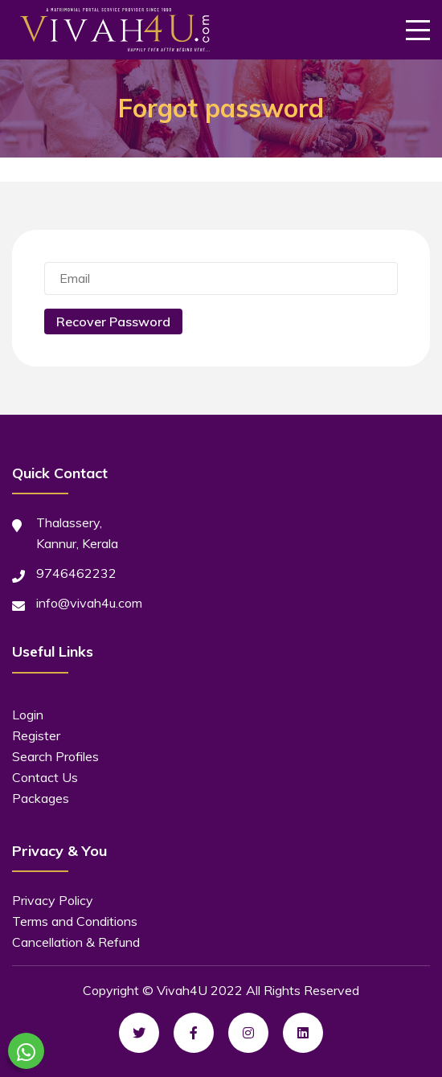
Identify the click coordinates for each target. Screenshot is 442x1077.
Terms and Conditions (74, 921)
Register (36, 735)
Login (27, 714)
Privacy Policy (52, 900)
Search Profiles (55, 756)
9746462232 (76, 573)
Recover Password (113, 321)
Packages (40, 798)
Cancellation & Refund (76, 942)
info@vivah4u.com (89, 603)
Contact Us (45, 777)
